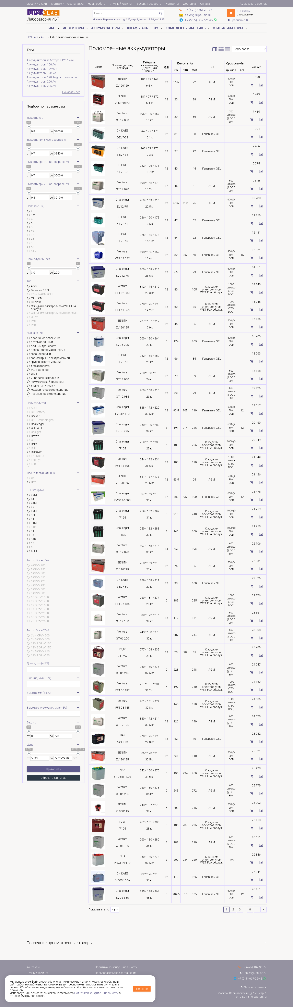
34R (33, 539)
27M (34, 511)
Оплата (205, 3)
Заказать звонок (254, 3)
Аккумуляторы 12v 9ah (42, 68)
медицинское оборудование (49, 389)
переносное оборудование (48, 393)
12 (32, 231)
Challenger (37, 424)
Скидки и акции (36, 3)
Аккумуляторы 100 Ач (41, 64)
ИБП (52, 28)
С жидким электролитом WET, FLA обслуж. (53, 307)
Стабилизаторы (228, 28)
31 (32, 519)
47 (32, 543)
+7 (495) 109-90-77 (252, 967)
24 (32, 239)
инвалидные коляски (45, 377)
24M (34, 503)
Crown (35, 436)
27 (32, 507)
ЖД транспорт (40, 369)
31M (34, 523)
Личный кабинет (121, 3)
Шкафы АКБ (137, 28)
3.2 (33, 215)
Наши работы (97, 3)
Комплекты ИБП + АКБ (185, 28)
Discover (36, 451)
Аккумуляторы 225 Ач (41, 85)
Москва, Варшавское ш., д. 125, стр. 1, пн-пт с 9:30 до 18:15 (128, 19)
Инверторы (73, 28)
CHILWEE (37, 427)
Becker (35, 416)
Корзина (243, 11)
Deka (34, 444)
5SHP (34, 550)
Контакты (172, 3)
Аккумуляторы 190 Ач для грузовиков (52, 77)
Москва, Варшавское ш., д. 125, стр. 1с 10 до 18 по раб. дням (242, 995)
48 (32, 247)
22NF (34, 495)
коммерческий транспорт (48, 381)
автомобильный (42, 341)
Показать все (71, 92)
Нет (33, 482)
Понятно (142, 988)
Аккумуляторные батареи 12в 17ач (50, 60)
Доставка (189, 3)
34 (32, 535)
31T (33, 531)
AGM (34, 286)
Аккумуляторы (105, 28)
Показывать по (99, 909)
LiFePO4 (36, 302)
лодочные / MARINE (44, 385)
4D (32, 547)
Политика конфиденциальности (116, 967)
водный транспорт (43, 346)
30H (33, 515)
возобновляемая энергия (48, 349)
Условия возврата (149, 3)
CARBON (36, 298)
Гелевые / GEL (40, 290)
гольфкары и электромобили (50, 358)
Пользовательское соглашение (115, 972)
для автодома (40, 365)
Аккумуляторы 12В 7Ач (42, 73)
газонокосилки (41, 353)
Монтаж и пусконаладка (67, 3)
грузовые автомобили (46, 361)
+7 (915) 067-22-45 (248, 978)
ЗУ (156, 28)
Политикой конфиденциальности (96, 993)
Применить (53, 769)
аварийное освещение (45, 338)
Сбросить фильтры (53, 777)
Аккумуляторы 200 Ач (41, 81)
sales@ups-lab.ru (253, 972)
